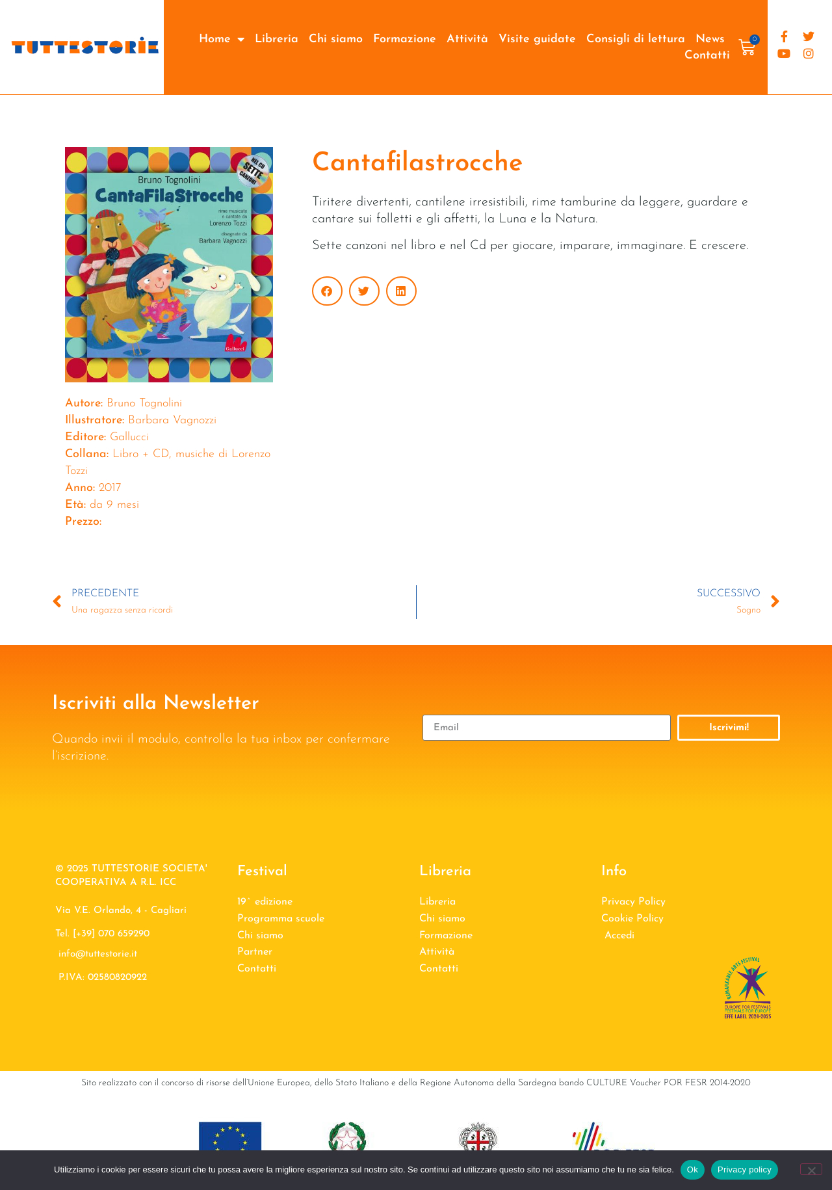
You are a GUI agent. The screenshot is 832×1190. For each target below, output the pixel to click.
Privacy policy (745, 1169)
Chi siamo (336, 39)
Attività (467, 39)
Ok (692, 1169)
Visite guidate (537, 39)
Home (221, 39)
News (710, 39)
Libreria (276, 39)
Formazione (404, 39)
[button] (327, 291)
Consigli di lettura (635, 39)
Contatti (707, 55)
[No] (811, 1169)
